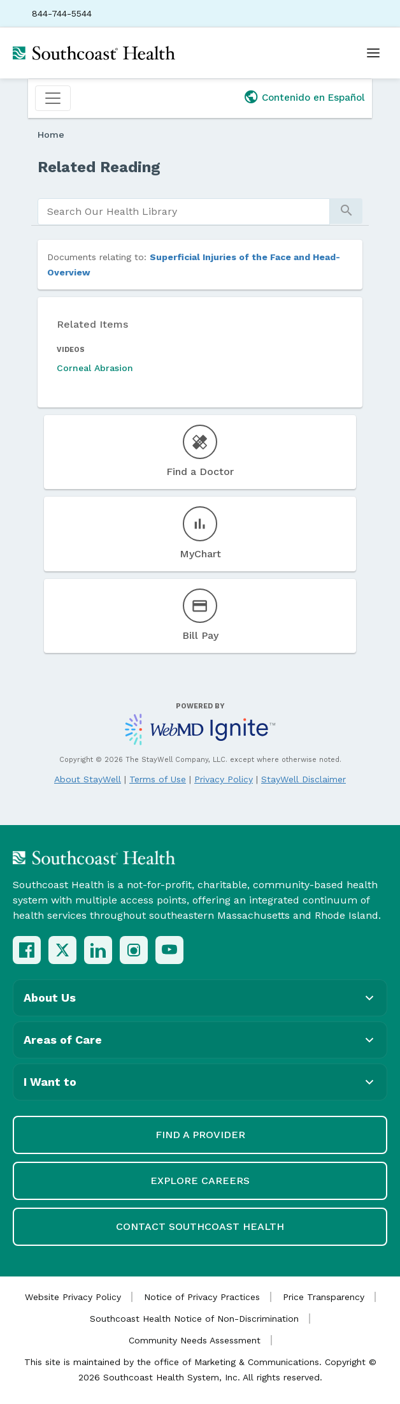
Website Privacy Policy (73, 1297)
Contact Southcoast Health (200, 1226)
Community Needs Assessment (195, 1340)
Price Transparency (323, 1297)
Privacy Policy (223, 779)
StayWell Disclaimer (303, 779)
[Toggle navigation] (53, 98)
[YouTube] (169, 950)
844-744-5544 (62, 13)
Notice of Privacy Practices (202, 1297)
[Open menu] (373, 53)
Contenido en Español (313, 97)
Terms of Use (157, 779)
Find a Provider (200, 1135)
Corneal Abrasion (95, 368)
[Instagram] (134, 950)
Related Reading (99, 167)
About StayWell (87, 779)
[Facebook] (27, 950)
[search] (184, 211)
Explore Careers (200, 1180)
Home (51, 134)
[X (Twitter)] (62, 950)
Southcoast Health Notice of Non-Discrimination (194, 1318)
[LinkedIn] (98, 950)
